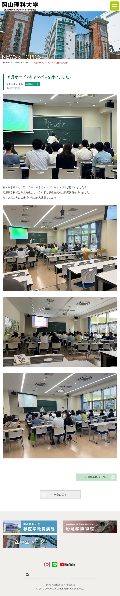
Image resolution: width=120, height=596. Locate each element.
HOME (9, 62)
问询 (48, 584)
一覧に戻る (60, 494)
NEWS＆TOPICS (22, 62)
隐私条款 (58, 584)
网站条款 (70, 584)
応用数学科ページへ (96, 477)
